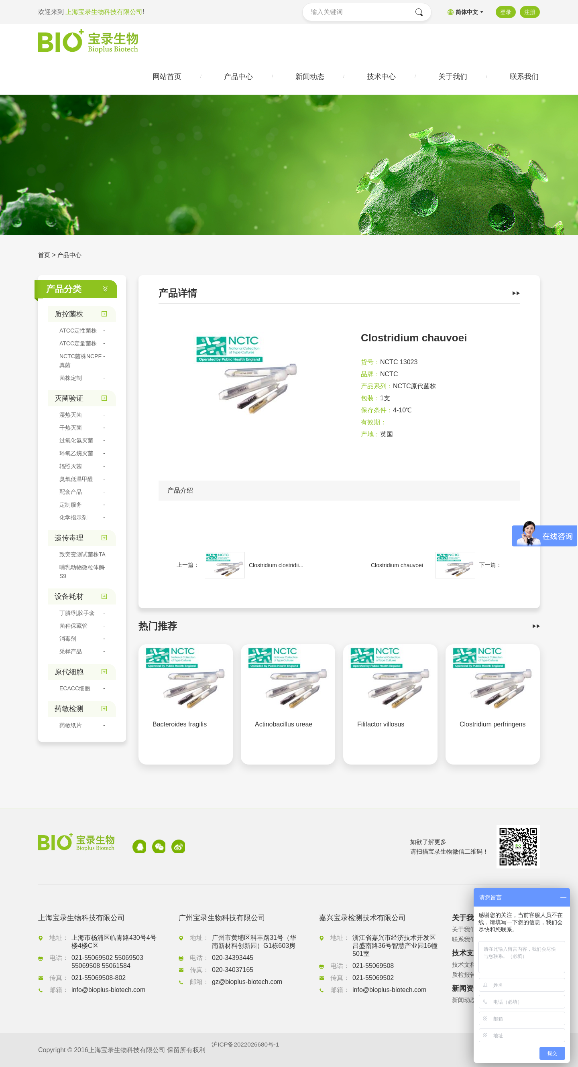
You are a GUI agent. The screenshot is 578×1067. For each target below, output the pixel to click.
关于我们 (465, 929)
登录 (504, 12)
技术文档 (465, 964)
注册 (529, 12)
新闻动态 (465, 999)
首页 (44, 256)
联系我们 (465, 939)
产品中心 (71, 256)
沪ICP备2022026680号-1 (247, 1050)
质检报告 (465, 974)
